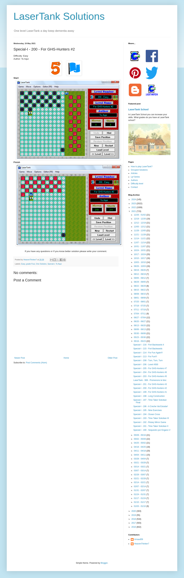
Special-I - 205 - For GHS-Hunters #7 (150, 368)
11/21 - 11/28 (140, 234)
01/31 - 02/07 (140, 490)
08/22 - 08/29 (140, 286)
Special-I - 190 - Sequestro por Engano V (151, 430)
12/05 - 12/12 (140, 226)
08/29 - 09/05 (140, 282)
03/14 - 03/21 (140, 467)
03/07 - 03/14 (140, 470)
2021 (134, 211)
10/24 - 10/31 (140, 250)
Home (66, 358)
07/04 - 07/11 (140, 313)
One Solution (41, 264)
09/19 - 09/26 (140, 270)
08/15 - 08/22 (140, 290)
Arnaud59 (138, 539)
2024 (134, 199)
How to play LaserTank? (141, 166)
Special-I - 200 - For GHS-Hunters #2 (150, 388)
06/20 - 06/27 (140, 321)
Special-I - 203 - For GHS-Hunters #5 (150, 376)
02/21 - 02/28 (140, 478)
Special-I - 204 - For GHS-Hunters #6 (150, 372)
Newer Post (19, 358)
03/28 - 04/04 (140, 459)
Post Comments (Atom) (36, 362)
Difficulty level (137, 183)
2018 (134, 519)
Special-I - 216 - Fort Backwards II (148, 345)
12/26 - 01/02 (140, 215)
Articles (134, 173)
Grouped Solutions (139, 170)
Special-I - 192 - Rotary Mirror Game (149, 422)
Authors (134, 180)
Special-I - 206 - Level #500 (145, 364)
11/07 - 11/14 (140, 242)
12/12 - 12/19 (140, 223)
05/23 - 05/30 (140, 337)
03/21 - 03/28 (140, 462)
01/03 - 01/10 (140, 506)
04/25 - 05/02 (140, 443)
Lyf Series (135, 177)
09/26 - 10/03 (140, 266)
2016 (134, 527)
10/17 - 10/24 (140, 254)
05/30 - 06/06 (140, 333)
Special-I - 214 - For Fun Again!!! (148, 352)
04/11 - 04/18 (140, 451)
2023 (134, 203)
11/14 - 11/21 (140, 238)
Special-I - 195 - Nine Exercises (147, 410)
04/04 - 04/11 (140, 455)
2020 (134, 511)
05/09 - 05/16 (140, 435)
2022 (134, 207)
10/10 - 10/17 (140, 258)
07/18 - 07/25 (140, 306)
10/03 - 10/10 (140, 262)
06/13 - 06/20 (140, 325)
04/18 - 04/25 (140, 447)
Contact (134, 187)
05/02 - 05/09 (140, 439)
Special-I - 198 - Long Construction (149, 396)
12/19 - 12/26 (140, 219)
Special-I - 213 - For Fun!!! (145, 356)
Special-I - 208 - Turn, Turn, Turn (148, 360)
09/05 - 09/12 (140, 278)
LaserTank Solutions (59, 16)
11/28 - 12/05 (140, 230)
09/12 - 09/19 (140, 274)
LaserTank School (138, 109)
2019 (134, 515)
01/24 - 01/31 (140, 494)
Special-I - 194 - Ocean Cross (146, 414)
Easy (23, 264)
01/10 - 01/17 (140, 502)
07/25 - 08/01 (140, 301)
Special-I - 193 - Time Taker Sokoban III (151, 418)
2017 (134, 523)
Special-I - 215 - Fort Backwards (147, 348)
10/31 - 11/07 (140, 246)
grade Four (30, 264)
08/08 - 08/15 (140, 294)
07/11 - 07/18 (140, 309)
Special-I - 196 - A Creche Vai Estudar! (150, 406)
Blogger (104, 563)
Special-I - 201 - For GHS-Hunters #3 (150, 384)
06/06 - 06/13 (140, 329)
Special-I (51, 264)
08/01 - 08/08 (140, 298)
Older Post (112, 358)
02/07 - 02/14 (140, 486)
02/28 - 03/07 (140, 474)
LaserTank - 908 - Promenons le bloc (149, 380)
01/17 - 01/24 (140, 498)
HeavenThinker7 (141, 544)
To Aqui (59, 264)
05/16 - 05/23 (140, 341)
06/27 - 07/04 (140, 317)
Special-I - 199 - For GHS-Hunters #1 (150, 392)
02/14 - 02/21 (140, 482)
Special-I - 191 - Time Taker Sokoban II (150, 426)
